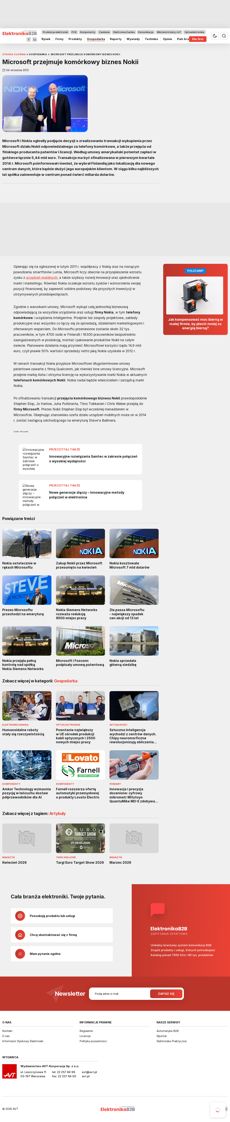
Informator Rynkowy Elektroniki (22, 1041)
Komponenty (87, 32)
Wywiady (133, 39)
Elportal (161, 1036)
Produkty (75, 39)
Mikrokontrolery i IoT (169, 32)
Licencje (85, 1036)
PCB (74, 32)
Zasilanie (104, 32)
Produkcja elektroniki (55, 32)
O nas (6, 1036)
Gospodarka (96, 39)
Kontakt (7, 1031)
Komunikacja (145, 32)
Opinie (167, 39)
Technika (151, 39)
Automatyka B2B (168, 1031)
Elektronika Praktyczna (172, 1041)
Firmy (59, 39)
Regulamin (86, 1031)
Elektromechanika (124, 32)
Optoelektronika (194, 32)
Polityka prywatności (93, 1041)
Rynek (46, 39)
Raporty (116, 39)
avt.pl (86, 1076)
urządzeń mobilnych (41, 278)
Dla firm (197, 39)
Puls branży (185, 39)
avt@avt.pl (89, 1072)
